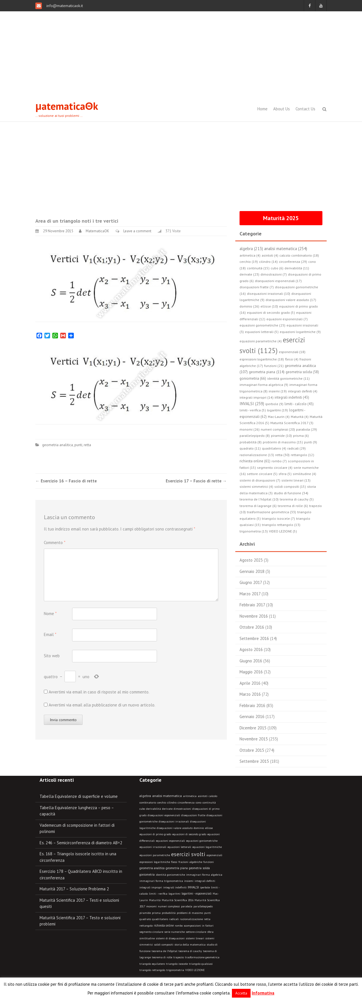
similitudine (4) (304, 474)
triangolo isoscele (177, 964)
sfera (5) (285, 474)
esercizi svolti (188, 854)
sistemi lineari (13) (296, 480)
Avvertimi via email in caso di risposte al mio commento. (99, 692)
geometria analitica (57, 444)
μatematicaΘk (66, 106)
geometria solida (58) (302, 372)
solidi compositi (163, 944)
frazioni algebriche (190, 862)
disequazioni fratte (193, 815)
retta (87, 444)
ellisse (209, 828)
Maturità (155, 900)
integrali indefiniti (175, 887)
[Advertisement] (181, 53)
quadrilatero (160, 919)
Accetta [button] (241, 993)
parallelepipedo (203, 906)
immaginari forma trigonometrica (161, 881)
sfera (210, 932)
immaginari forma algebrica (204, 875)
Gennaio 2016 (252, 716)
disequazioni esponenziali (164, 815)
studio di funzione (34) (291, 493)
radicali (174, 919)
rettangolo (146, 925)
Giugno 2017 (251, 582)
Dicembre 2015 (253, 728)
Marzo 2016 (250, 694)
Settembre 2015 (254, 761)
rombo (179, 925)
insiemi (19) (278, 391)
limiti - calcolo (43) (299, 403)
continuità (209, 802)
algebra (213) (251, 248)
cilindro (171, 802)
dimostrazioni (182, 809)
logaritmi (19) (277, 410)
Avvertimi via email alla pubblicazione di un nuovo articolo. (102, 705)
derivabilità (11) (297, 268)
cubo (142, 809)
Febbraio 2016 (252, 705)
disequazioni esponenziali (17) (278, 281)
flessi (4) (291, 359)
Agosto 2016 (251, 649)
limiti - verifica (158, 893)
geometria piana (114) (267, 371)
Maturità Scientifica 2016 (177, 900)
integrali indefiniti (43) (292, 397)
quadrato (145, 919)
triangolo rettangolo (152, 970)
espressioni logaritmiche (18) (262, 359)
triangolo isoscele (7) (278, 518)
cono (198, 802)
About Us (281, 108)
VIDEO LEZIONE (195, 970)
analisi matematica (167, 796)
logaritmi (174, 893)
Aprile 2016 (250, 683)
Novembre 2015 (254, 739)
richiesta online (164, 925)
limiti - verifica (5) (253, 410)
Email (50, 634)
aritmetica (190, 796)
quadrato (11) (250, 448)
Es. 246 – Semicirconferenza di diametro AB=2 (81, 842)
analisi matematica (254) (285, 248)
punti (78, 444)
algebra (145, 796)
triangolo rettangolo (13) (281, 525)
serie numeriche (174, 932)
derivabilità (153, 809)
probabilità (169, 913)
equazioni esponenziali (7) (287, 319)
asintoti (203, 796)
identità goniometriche (170, 875)
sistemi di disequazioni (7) (260, 480)
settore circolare (196, 932)
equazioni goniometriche (201, 841)
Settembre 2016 (254, 638)
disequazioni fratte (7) (257, 287)
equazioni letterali (179, 847)
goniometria (147, 875)
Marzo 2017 (250, 593)
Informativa (263, 993)
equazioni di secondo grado (189, 834)
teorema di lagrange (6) (258, 506)
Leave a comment (137, 231)
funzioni (208, 862)
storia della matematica (190, 944)
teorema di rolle (162, 957)
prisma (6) (301, 435)
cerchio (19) (249, 261)
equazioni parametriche (154, 855)
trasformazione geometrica (202, 957)
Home (262, 108)
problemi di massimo (190, 913)
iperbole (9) (274, 404)
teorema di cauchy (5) (297, 499)
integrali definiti (205, 881)
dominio (199, 828)
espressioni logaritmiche (154, 862)
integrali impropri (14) (256, 397)
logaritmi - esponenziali (197, 893)
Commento (54, 542)
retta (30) (282, 454)
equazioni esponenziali (170, 841)
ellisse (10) (269, 306)
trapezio (178, 957)
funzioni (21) (274, 366)
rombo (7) (279, 461)
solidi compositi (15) (290, 486)
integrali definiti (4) (302, 391)
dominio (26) (249, 306)
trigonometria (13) (254, 531)
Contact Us (305, 108)
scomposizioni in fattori (199, 925)
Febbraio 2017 (252, 604)
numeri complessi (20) (278, 429)
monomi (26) (250, 429)
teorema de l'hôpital (164, 951)
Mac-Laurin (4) (279, 416)
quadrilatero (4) (274, 448)
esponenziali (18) (292, 352)
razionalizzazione (191, 919)
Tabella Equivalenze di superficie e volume (79, 796)
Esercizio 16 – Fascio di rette (66, 481)
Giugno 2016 (251, 660)
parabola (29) (306, 429)
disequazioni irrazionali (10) (268, 293)
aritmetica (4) (250, 255)
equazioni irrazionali (152, 847)
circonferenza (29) (293, 261)
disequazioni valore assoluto (175, 828)
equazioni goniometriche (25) (262, 325)
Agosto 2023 (251, 560)
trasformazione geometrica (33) (271, 512)
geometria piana (177, 868)
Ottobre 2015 (252, 750)
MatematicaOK (97, 231)
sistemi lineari (195, 938)
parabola (186, 906)
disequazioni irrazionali (174, 821)
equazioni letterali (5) (262, 332)
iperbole (205, 887)
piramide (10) (281, 435)
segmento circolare (151, 932)
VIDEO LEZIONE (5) (283, 531)
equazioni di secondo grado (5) (271, 312)
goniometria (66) (253, 378)
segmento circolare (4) (274, 467)
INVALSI (193, 887)
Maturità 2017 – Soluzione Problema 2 (74, 889)
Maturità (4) (300, 416)
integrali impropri (150, 887)
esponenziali (214, 855)
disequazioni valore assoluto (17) (291, 300)
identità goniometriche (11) (288, 378)
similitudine (147, 938)
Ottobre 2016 (252, 627)
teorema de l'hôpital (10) (259, 499)
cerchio (161, 802)
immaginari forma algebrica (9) (264, 385)
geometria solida (199, 868)
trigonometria (175, 970)
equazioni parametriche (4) (261, 341)
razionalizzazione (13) (257, 455)
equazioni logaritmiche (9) (300, 332)
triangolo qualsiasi (201, 964)
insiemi (188, 881)
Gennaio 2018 (252, 571)
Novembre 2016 (254, 616)
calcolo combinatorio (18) (299, 255)
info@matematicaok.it (64, 5)
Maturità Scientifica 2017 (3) (291, 423)
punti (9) (310, 442)
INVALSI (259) (252, 403)
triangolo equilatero (152, 964)
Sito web (52, 655)
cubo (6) (277, 268)
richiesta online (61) (255, 461)
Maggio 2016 (251, 672)
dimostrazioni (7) (273, 274)
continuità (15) (258, 268)
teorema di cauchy (190, 951)
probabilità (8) (251, 442)
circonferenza (186, 802)
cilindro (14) (268, 261)
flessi (174, 862)
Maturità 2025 (281, 218)
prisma (156, 913)
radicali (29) (296, 448)
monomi (151, 906)
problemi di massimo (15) (283, 442)
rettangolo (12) (302, 455)
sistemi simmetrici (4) (256, 486)
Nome (50, 613)
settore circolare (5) (262, 474)
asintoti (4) (270, 255)
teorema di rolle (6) (293, 506)
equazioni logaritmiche (207, 847)
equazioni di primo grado (155, 834)
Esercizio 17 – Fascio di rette (196, 481)
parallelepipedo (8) (255, 435)
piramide (145, 913)
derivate (167, 809)
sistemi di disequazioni (170, 938)
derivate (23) (249, 274)
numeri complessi (169, 906)
